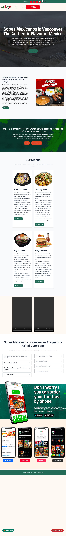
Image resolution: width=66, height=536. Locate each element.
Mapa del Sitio (40, 472)
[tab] (17, 357)
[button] (33, 51)
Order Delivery (57, 530)
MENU (11, 7)
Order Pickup (8, 530)
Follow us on (25, 1)
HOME (6, 7)
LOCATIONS (24, 7)
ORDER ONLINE (17, 7)
